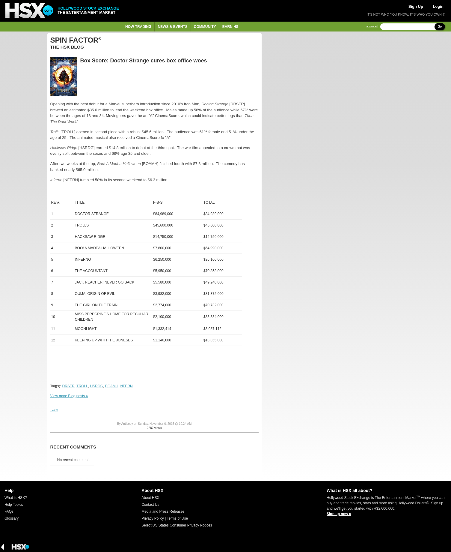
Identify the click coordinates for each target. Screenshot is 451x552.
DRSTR (68, 386)
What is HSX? (15, 498)
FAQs (8, 511)
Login (438, 6)
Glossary (11, 518)
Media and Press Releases (162, 511)
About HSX (150, 498)
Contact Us (150, 504)
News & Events (172, 27)
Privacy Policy (152, 518)
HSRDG (96, 386)
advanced (372, 26)
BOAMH (111, 386)
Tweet (54, 410)
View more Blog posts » (69, 396)
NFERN (126, 386)
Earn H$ (230, 27)
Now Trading (138, 27)
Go (440, 26)
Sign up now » (339, 514)
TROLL (82, 386)
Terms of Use (177, 518)
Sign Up (415, 6)
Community (205, 27)
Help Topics (13, 504)
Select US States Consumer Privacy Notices (176, 525)
